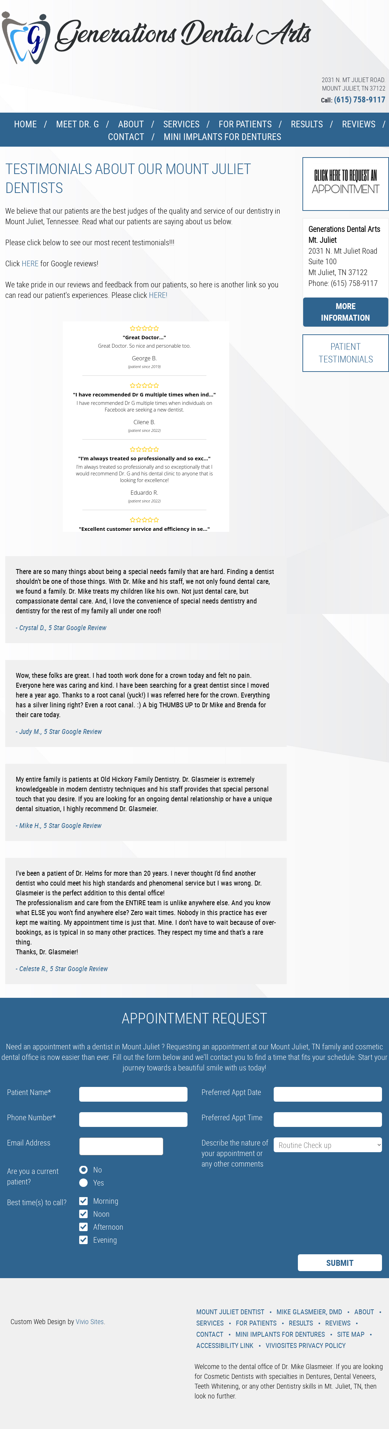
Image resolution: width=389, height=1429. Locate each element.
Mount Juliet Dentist (230, 1311)
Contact (126, 137)
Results (307, 124)
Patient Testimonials (346, 352)
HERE (30, 263)
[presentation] (255, 1188)
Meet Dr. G (77, 124)
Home (25, 124)
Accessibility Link (224, 1345)
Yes (98, 1182)
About (131, 124)
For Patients (245, 124)
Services (181, 124)
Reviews (358, 124)
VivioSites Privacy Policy (306, 1345)
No (97, 1169)
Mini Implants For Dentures (222, 137)
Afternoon (108, 1227)
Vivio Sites (90, 1321)
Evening (105, 1240)
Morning (105, 1201)
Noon (101, 1214)
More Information (345, 311)
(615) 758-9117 (359, 99)
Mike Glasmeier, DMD (309, 1311)
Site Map (350, 1334)
